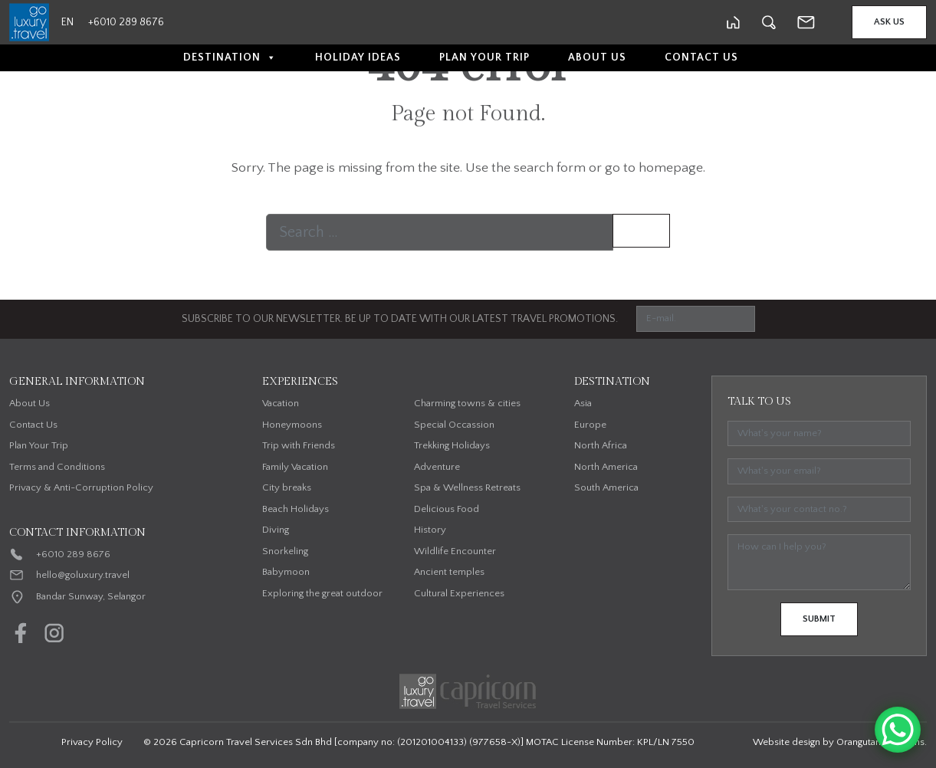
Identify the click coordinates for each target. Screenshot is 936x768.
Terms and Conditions (57, 466)
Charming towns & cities (467, 403)
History (430, 529)
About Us (597, 57)
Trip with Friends (298, 445)
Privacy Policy (92, 742)
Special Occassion (454, 424)
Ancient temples (449, 571)
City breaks (286, 487)
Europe (590, 424)
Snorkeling (285, 551)
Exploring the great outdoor (322, 593)
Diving (275, 529)
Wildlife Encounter (455, 551)
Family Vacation (295, 466)
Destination (230, 57)
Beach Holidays (295, 509)
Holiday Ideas (358, 57)
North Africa (600, 445)
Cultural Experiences (459, 593)
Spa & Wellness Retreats (467, 487)
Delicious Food (446, 509)
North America (606, 466)
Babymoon (286, 571)
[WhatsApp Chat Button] (898, 730)
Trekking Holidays (452, 445)
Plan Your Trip (484, 57)
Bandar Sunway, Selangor (91, 596)
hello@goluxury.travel (83, 574)
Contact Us (701, 57)
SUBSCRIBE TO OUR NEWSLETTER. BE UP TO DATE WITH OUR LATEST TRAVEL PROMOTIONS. (400, 319)
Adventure (437, 466)
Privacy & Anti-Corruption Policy (81, 487)
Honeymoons (292, 424)
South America (606, 487)
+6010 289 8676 (73, 554)
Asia (583, 403)
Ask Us (889, 22)
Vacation (280, 403)
